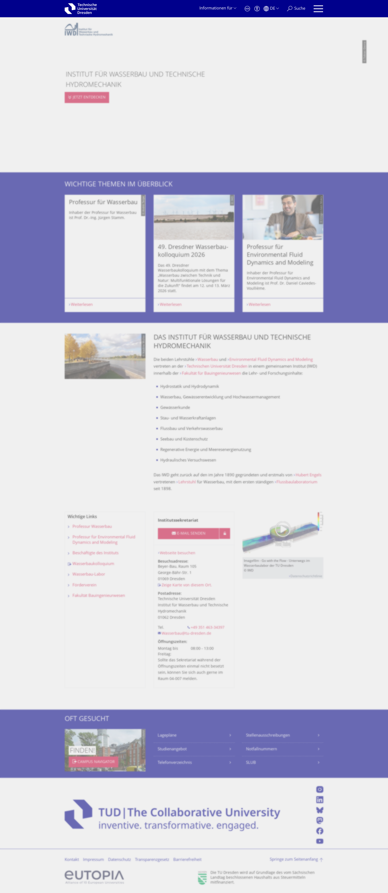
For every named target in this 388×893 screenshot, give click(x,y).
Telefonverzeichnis (175, 763)
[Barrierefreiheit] (257, 8)
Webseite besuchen (177, 553)
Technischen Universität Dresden (217, 367)
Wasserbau (208, 360)
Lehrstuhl (187, 482)
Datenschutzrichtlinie (306, 576)
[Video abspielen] (282, 534)
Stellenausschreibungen (268, 736)
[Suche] (296, 8)
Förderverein (84, 585)
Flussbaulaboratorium (296, 482)
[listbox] (194, 253)
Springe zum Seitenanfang (294, 860)
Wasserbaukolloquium (93, 564)
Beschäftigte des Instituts (95, 553)
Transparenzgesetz (152, 860)
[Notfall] (247, 8)
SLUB (251, 763)
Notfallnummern (261, 749)
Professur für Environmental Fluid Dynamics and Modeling (103, 540)
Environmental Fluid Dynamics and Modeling (271, 360)
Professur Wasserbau (92, 527)
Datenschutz (119, 860)
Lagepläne (167, 736)
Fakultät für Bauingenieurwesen (211, 374)
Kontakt (72, 860)
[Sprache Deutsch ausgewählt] (271, 8)
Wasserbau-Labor (88, 575)
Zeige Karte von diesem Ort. (187, 585)
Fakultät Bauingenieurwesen (98, 596)
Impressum (93, 860)
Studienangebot (172, 749)
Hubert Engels (308, 475)
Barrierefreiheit (187, 860)
